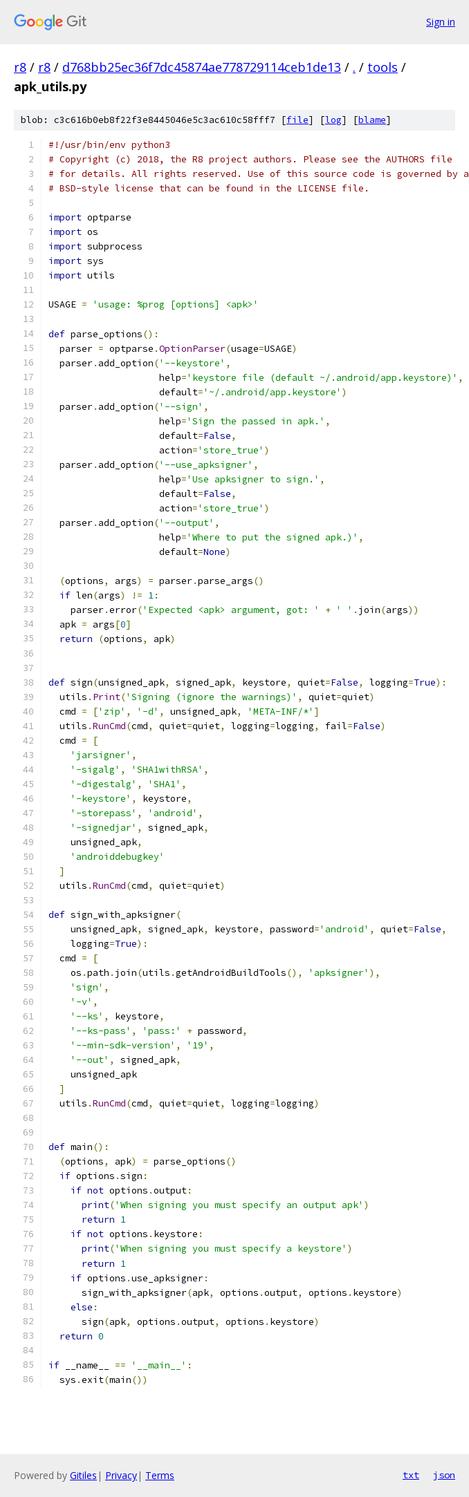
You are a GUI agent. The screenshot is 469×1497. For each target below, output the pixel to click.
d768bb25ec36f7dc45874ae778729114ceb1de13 (201, 67)
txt (411, 1475)
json (444, 1475)
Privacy (121, 1475)
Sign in (440, 21)
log (333, 120)
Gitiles (83, 1475)
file (297, 120)
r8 (20, 67)
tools (382, 67)
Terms (159, 1475)
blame (372, 120)
